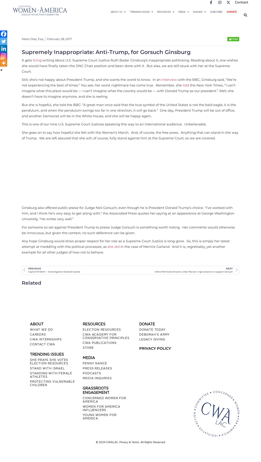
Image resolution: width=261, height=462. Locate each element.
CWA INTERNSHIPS (46, 339)
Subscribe (216, 12)
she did (114, 247)
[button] (245, 15)
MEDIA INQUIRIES (97, 378)
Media (183, 12)
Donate (232, 12)
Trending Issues (141, 12)
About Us (118, 12)
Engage (199, 12)
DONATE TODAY (152, 329)
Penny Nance (95, 363)
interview (169, 80)
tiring (37, 60)
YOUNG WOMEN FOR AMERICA (99, 416)
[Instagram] (3, 55)
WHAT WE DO (41, 329)
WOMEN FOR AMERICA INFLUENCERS (101, 408)
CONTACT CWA (42, 344)
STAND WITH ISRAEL (47, 368)
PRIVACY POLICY (155, 348)
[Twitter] (3, 41)
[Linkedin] (3, 48)
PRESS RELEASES (97, 368)
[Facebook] (3, 34)
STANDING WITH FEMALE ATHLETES (51, 375)
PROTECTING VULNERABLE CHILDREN (52, 383)
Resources (165, 12)
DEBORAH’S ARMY (154, 334)
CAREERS (38, 334)
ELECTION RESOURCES (102, 329)
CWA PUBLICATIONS (100, 343)
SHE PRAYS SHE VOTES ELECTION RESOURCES (49, 361)
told (186, 85)
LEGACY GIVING (152, 339)
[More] (3, 63)
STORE (88, 347)
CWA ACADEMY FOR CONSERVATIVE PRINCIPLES (106, 336)
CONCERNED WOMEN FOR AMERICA (104, 399)
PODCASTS (92, 373)
